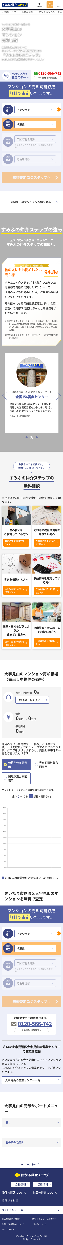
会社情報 (20, 1184)
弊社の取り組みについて (13, 1224)
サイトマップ (8, 1229)
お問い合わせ (10, 1200)
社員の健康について (45, 1192)
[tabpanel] (31, 393)
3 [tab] (36, 437)
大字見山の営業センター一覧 (22, 1080)
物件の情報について (14, 1192)
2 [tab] (31, 437)
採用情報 (42, 1184)
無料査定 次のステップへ (31, 177)
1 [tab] (26, 437)
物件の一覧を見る (29, 700)
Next (57, 393)
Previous (3, 393)
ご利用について (39, 1224)
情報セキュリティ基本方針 (44, 1219)
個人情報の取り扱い (11, 1219)
